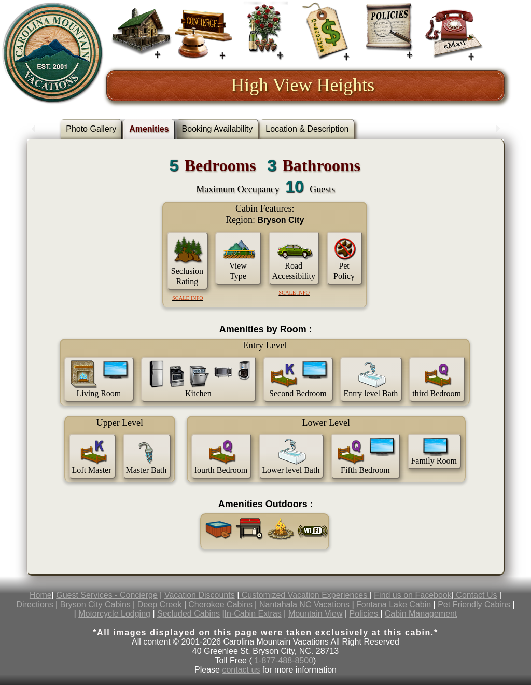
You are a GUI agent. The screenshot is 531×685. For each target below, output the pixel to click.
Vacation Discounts (199, 595)
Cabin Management (421, 613)
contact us (241, 669)
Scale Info (187, 298)
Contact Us (475, 595)
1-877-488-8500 (283, 660)
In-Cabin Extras (253, 613)
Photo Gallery (91, 128)
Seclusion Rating (187, 276)
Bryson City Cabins (95, 604)
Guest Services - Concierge (107, 595)
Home (41, 595)
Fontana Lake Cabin (393, 604)
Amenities (149, 128)
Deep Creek (159, 604)
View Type (238, 271)
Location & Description (307, 128)
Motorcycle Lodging (114, 613)
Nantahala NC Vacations (304, 604)
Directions (35, 604)
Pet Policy (344, 271)
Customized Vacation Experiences (304, 595)
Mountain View (315, 613)
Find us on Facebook (412, 595)
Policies (365, 613)
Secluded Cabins (188, 613)
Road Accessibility (293, 271)
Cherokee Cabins (220, 604)
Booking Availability (217, 128)
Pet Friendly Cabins (474, 604)
